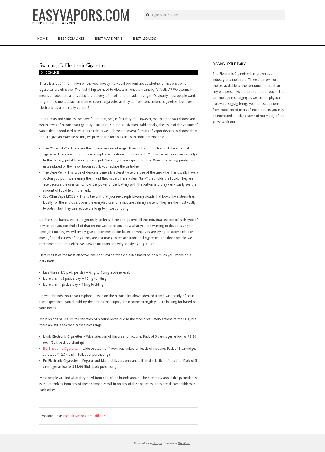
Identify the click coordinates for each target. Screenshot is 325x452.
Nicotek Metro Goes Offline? (84, 416)
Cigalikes (53, 72)
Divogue (157, 443)
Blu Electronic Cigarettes (61, 348)
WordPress (184, 443)
